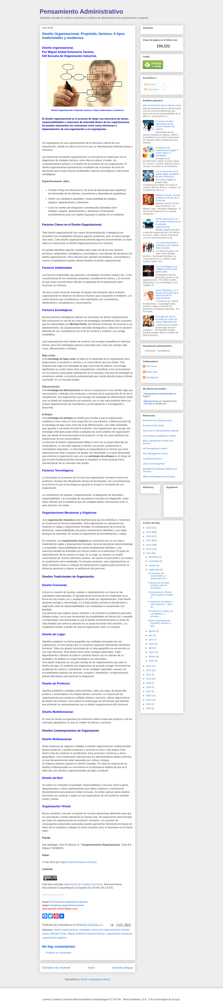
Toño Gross (151, 366)
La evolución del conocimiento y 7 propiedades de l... (158, 576)
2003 (149, 708)
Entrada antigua (122, 967)
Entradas (150, 84)
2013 (149, 666)
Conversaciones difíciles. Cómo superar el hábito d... (160, 595)
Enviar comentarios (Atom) (95, 979)
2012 (149, 670)
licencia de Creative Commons (86, 884)
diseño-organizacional (66, 929)
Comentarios (152, 89)
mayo (152, 644)
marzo (152, 652)
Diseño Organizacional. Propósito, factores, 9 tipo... (159, 623)
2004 (149, 704)
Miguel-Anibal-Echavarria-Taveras (86, 933)
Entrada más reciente (56, 967)
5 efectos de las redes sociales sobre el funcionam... (158, 585)
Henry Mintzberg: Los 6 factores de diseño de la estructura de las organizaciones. (167, 294)
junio (151, 639)
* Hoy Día (147, 403)
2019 (149, 532)
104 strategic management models (159, 436)
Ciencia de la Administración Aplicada (161, 430)
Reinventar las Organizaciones (157, 420)
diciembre (154, 557)
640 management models (155, 448)
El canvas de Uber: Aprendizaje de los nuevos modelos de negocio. (165, 125)
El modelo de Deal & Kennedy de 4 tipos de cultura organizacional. (166, 319)
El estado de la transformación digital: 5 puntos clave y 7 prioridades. (167, 151)
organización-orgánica (54, 937)
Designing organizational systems (67, 905)
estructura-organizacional (105, 929)
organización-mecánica (119, 933)
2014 (149, 553)
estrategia (84, 929)
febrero (152, 656)
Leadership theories (152, 458)
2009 (149, 683)
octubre (153, 565)
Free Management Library (155, 453)
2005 (149, 700)
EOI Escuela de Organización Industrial (68, 902)
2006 (149, 695)
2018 (149, 536)
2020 (149, 528)
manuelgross (152, 377)
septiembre (154, 569)
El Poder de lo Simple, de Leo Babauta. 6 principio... (160, 614)
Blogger (176, 999)
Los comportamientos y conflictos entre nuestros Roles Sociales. (167, 245)
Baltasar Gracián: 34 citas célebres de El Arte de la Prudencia (168, 198)
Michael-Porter (58, 933)
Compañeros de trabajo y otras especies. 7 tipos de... (160, 604)
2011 (149, 674)
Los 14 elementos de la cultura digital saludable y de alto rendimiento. (168, 174)
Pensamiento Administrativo (81, 11)
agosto (152, 631)
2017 (149, 540)
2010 (149, 678)
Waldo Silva (151, 372)
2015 (149, 549)
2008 (149, 687)
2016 (149, 545)
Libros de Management (154, 463)
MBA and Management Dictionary (159, 476)
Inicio (91, 967)
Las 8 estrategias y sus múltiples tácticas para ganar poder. (167, 269)
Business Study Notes (153, 425)
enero (152, 660)
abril (151, 648)
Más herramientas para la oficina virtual (162, 105)
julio (151, 635)
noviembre (154, 561)
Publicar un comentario (58, 952)
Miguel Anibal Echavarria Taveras (78, 862)
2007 (149, 691)
